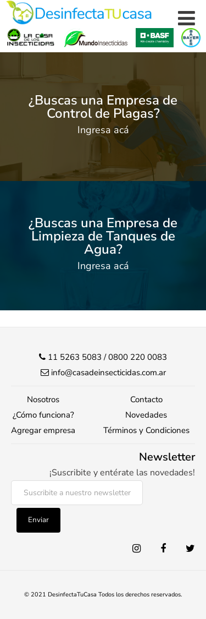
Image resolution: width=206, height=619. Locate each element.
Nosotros (43, 399)
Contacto (146, 399)
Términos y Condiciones (146, 430)
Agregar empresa (43, 430)
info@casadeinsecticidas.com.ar (108, 372)
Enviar (38, 520)
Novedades (146, 414)
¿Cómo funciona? (43, 414)
